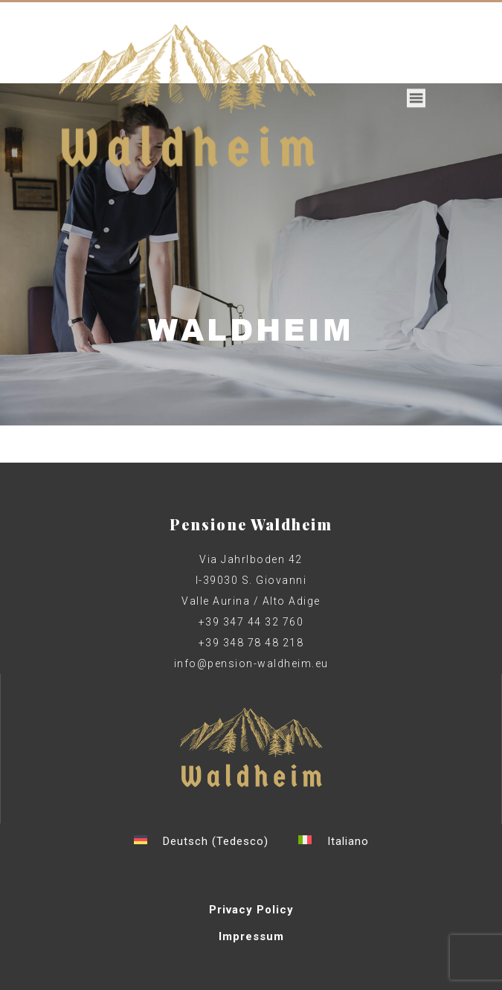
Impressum (251, 936)
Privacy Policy (251, 909)
